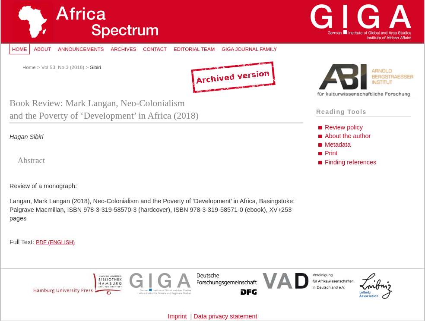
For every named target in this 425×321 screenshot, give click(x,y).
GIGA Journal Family (249, 49)
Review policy (344, 127)
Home (19, 49)
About (42, 49)
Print (331, 153)
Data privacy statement (225, 316)
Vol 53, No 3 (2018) (62, 67)
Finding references (350, 162)
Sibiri (95, 67)
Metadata (338, 144)
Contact (155, 49)
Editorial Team (194, 49)
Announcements (81, 49)
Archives (123, 49)
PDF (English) (55, 242)
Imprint (177, 316)
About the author (348, 135)
